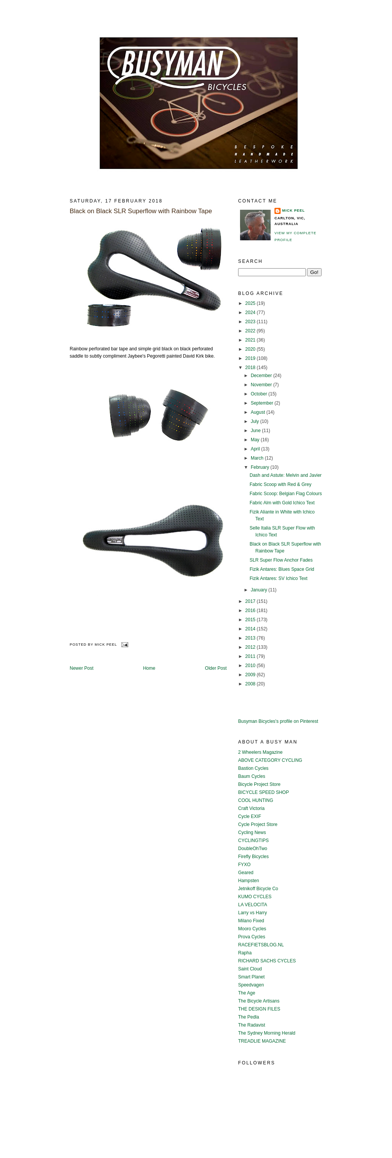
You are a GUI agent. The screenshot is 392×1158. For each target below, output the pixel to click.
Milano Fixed (251, 920)
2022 (251, 331)
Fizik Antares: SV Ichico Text (278, 578)
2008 (251, 684)
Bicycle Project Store (259, 784)
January (259, 590)
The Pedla (248, 1017)
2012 (251, 647)
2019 (251, 358)
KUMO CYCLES (254, 896)
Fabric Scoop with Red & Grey (280, 484)
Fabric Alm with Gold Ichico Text (282, 502)
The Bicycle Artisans (258, 1001)
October (259, 394)
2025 (251, 303)
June (256, 430)
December (262, 375)
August (258, 412)
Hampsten (248, 880)
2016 (251, 610)
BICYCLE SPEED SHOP (263, 792)
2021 (251, 340)
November (262, 384)
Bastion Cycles (253, 768)
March (258, 458)
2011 (251, 656)
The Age (246, 993)
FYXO (244, 864)
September (262, 403)
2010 (251, 665)
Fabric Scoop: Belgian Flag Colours (286, 493)
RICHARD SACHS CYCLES (267, 961)
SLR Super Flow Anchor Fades (281, 560)
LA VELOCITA (252, 904)
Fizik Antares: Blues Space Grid (282, 569)
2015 (251, 619)
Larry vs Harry (252, 912)
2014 (251, 629)
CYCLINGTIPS (253, 840)
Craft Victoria (251, 808)
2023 (251, 321)
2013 (251, 638)
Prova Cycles (251, 936)
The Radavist (251, 1025)
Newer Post (81, 668)
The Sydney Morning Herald (266, 1033)
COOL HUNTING (255, 800)
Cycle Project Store (258, 824)
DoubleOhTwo (252, 848)
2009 (251, 674)
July (255, 421)
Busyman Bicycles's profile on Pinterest (278, 721)
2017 (251, 601)
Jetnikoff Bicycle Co (258, 888)
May (256, 439)
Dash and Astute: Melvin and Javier (286, 475)
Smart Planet (251, 977)
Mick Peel (293, 210)
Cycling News (252, 832)
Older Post (216, 668)
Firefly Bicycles (253, 856)
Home (149, 668)
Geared (245, 872)
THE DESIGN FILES (259, 1009)
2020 (251, 349)
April (256, 449)
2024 (251, 312)
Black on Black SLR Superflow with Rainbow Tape (141, 211)
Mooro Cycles (252, 928)
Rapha (245, 953)
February (260, 467)
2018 (251, 367)
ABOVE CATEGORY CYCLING (270, 760)
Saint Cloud (250, 969)
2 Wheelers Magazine (260, 752)
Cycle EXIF (249, 816)
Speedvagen (251, 985)
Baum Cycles (251, 776)
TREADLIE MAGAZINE (262, 1041)
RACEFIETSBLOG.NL (261, 944)
